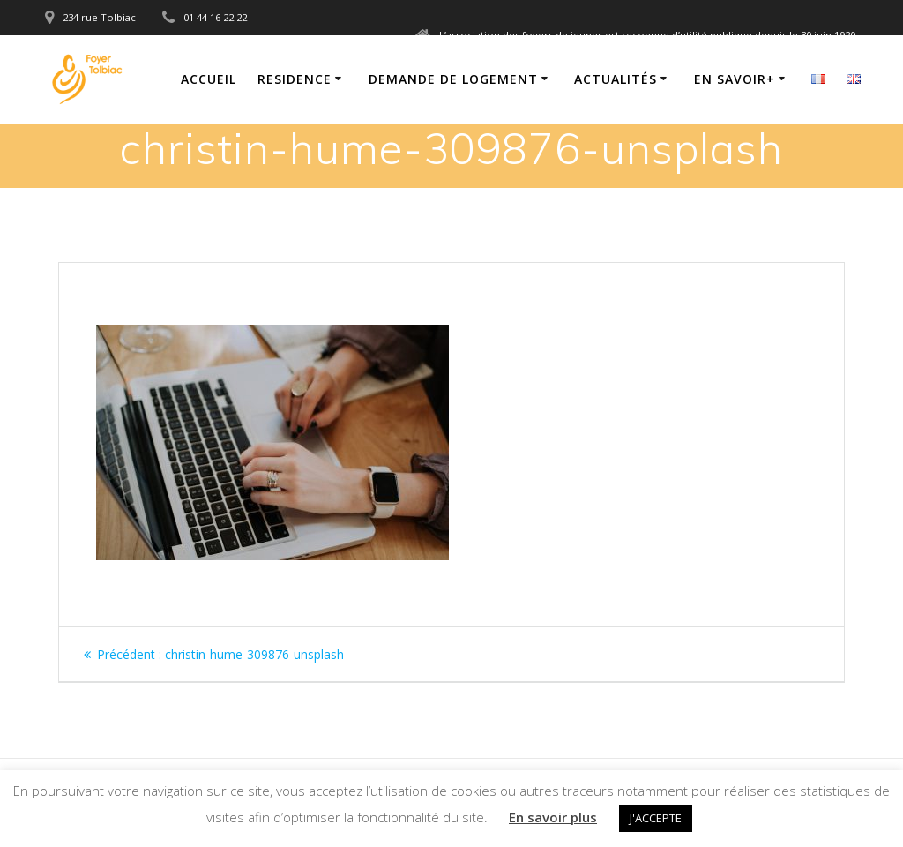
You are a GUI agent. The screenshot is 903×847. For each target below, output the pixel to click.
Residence (294, 79)
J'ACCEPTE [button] (656, 818)
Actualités (615, 79)
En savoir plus (553, 817)
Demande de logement (453, 79)
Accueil (208, 79)
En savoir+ (734, 79)
